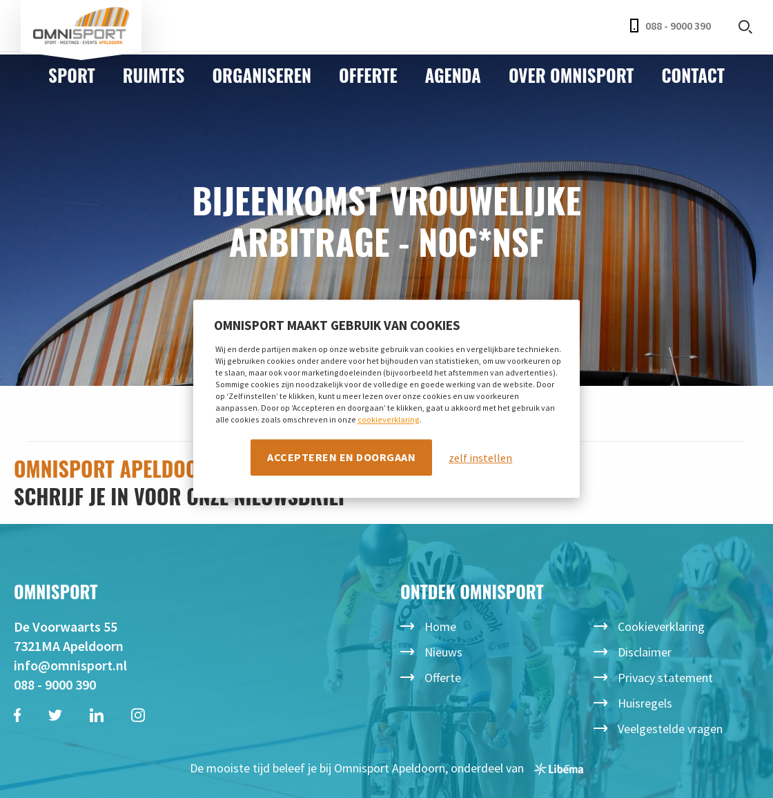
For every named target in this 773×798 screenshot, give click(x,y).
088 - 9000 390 (670, 25)
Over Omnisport (571, 75)
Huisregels (645, 703)
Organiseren (261, 75)
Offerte (368, 75)
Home (440, 626)
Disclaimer (645, 652)
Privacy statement (665, 677)
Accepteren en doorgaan (341, 457)
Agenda (453, 75)
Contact (692, 75)
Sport (71, 75)
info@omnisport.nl (70, 665)
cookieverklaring (389, 419)
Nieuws (443, 652)
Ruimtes (154, 75)
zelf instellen (480, 458)
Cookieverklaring (661, 626)
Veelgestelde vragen (670, 729)
